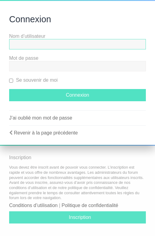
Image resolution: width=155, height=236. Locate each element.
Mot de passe (23, 58)
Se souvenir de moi (33, 80)
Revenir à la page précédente (46, 132)
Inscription (80, 217)
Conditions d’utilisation (33, 205)
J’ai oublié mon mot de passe (40, 117)
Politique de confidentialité (90, 205)
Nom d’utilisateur (27, 36)
